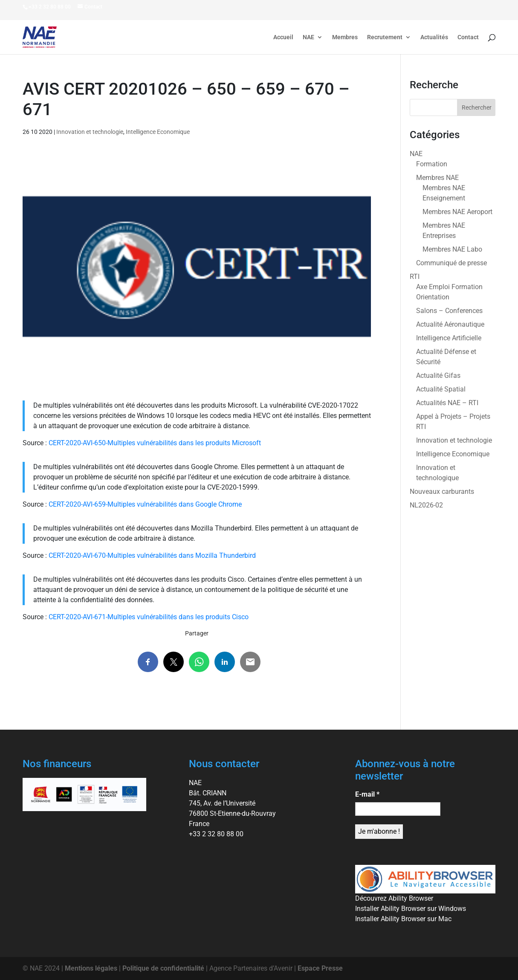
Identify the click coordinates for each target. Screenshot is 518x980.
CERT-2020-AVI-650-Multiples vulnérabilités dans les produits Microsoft (155, 443)
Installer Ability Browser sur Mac (403, 919)
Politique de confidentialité (163, 968)
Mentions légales (91, 968)
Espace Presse (320, 968)
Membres (345, 37)
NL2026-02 (426, 505)
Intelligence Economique (158, 131)
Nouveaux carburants (442, 491)
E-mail (367, 794)
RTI (415, 277)
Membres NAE (437, 178)
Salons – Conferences (449, 311)
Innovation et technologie (89, 131)
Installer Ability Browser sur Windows (410, 909)
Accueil (283, 37)
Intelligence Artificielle (448, 338)
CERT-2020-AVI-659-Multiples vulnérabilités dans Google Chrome (145, 504)
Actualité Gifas (438, 375)
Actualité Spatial (441, 389)
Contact (468, 37)
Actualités (434, 37)
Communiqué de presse (451, 263)
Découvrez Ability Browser (394, 898)
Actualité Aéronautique (450, 324)
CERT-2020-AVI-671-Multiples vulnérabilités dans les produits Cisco (149, 617)
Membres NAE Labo (452, 249)
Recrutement (384, 37)
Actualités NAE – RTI (447, 403)
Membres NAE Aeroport (457, 212)
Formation (431, 164)
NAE (308, 37)
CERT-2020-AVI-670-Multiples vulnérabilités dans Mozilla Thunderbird (152, 555)
